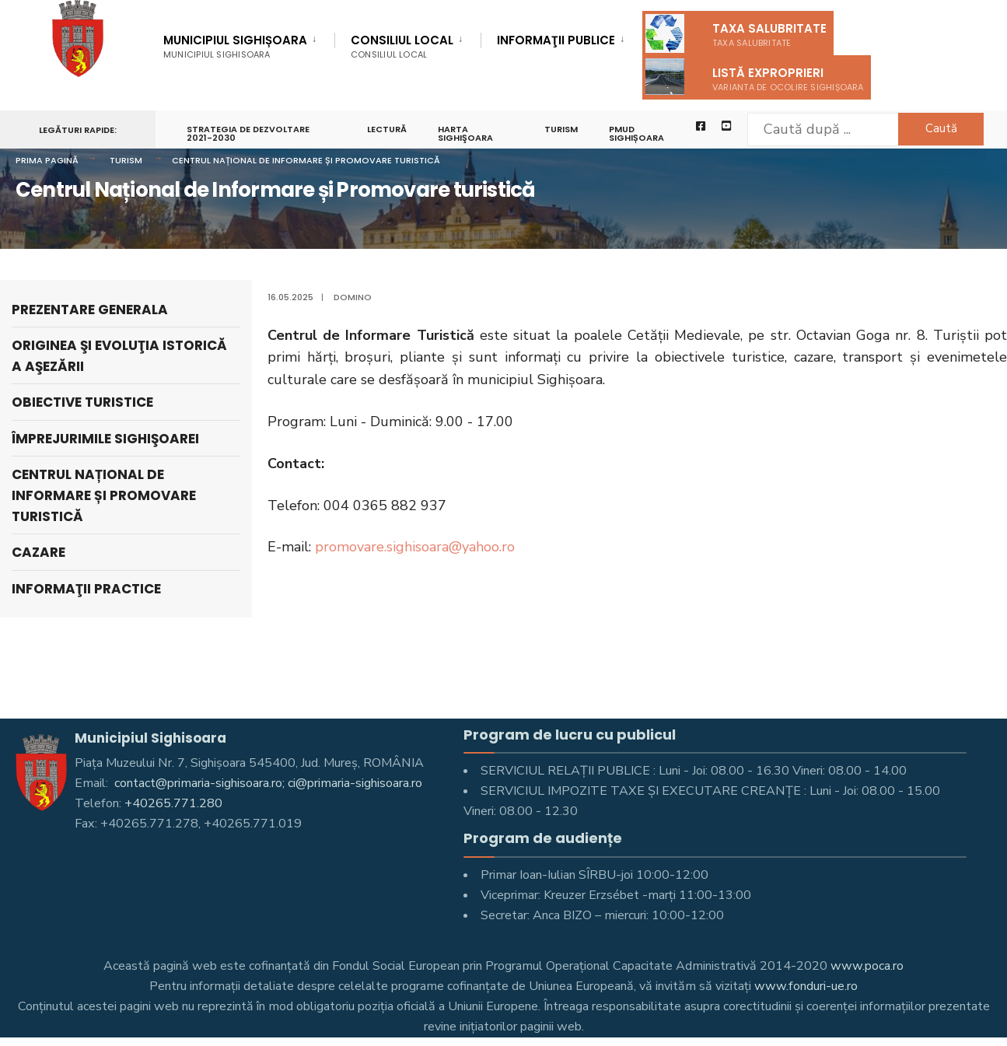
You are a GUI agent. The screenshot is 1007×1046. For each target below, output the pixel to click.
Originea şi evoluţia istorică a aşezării (119, 356)
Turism (561, 129)
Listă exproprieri (754, 76)
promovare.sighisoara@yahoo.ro (415, 546)
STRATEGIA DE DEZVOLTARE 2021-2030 (248, 133)
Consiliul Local (402, 46)
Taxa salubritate (736, 33)
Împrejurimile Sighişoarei (105, 438)
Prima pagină (47, 160)
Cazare (38, 552)
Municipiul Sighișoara (235, 46)
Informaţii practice (86, 588)
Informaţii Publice (556, 41)
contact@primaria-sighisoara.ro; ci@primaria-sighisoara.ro (266, 783)
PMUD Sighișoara (636, 133)
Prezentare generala (90, 309)
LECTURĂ (387, 129)
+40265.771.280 (173, 803)
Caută (941, 128)
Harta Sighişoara (465, 133)
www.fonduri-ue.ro (806, 986)
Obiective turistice (82, 402)
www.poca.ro (867, 965)
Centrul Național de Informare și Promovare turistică (306, 160)
